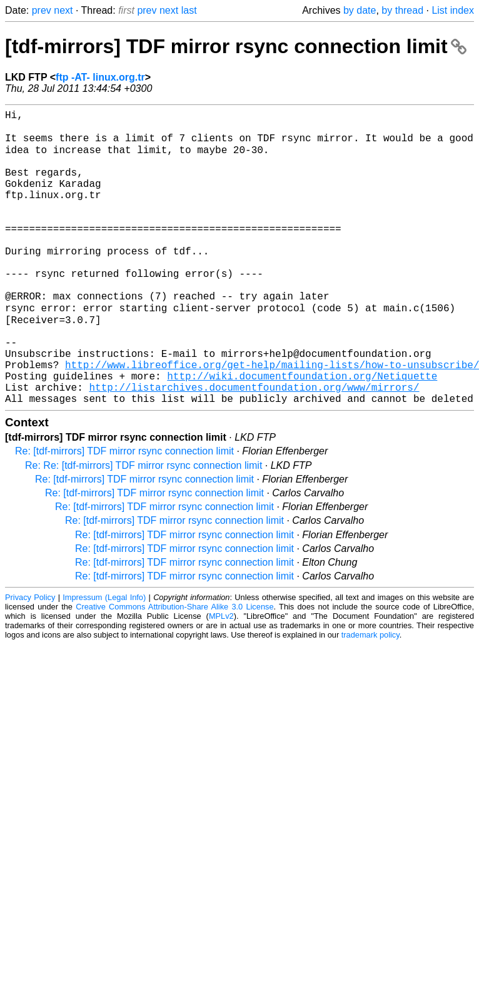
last (189, 10)
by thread (402, 10)
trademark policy (370, 697)
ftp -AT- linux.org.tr (100, 77)
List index (452, 10)
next (63, 10)
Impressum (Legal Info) (104, 659)
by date (359, 10)
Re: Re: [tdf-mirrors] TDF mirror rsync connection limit (143, 528)
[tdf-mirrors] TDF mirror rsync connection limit (235, 46)
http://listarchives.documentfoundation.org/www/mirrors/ (254, 447)
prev (41, 10)
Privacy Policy (30, 659)
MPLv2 (221, 678)
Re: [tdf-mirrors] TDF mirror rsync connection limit (124, 513)
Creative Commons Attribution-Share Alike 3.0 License (174, 669)
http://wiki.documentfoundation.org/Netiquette (302, 433)
